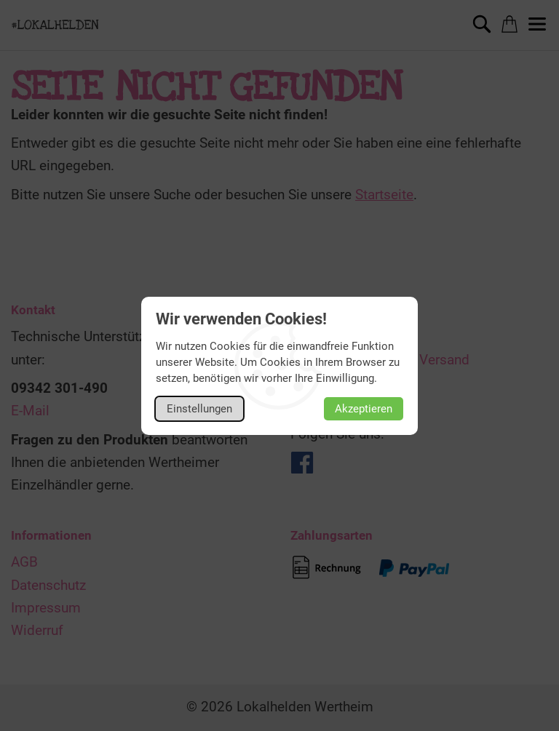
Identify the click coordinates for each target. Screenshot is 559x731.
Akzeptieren (363, 408)
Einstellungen (199, 408)
